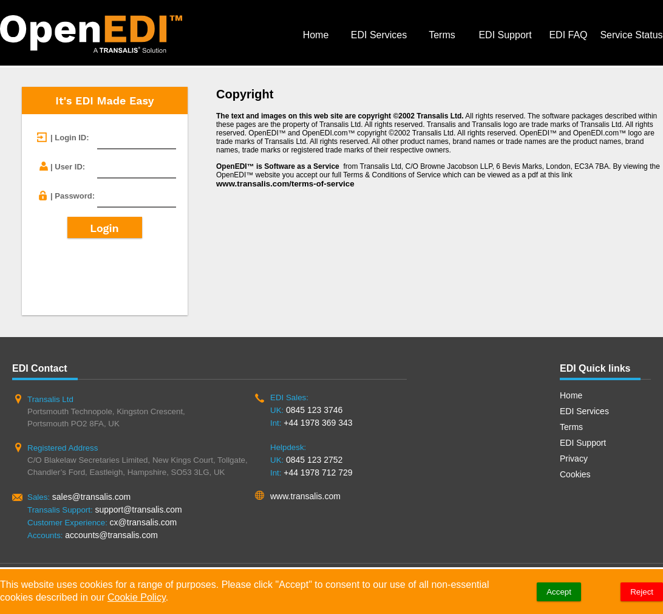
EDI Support (504, 35)
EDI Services (379, 35)
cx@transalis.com (143, 522)
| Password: (72, 195)
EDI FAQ (568, 35)
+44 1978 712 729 (318, 472)
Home (316, 35)
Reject (641, 591)
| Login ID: (69, 137)
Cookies (575, 474)
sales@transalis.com (91, 497)
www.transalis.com (305, 496)
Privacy (574, 458)
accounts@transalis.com (111, 535)
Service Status (631, 35)
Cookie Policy (136, 597)
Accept (558, 591)
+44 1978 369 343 (318, 423)
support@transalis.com (138, 509)
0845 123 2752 (314, 460)
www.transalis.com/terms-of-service (285, 183)
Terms (442, 35)
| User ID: (67, 166)
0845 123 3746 (314, 410)
